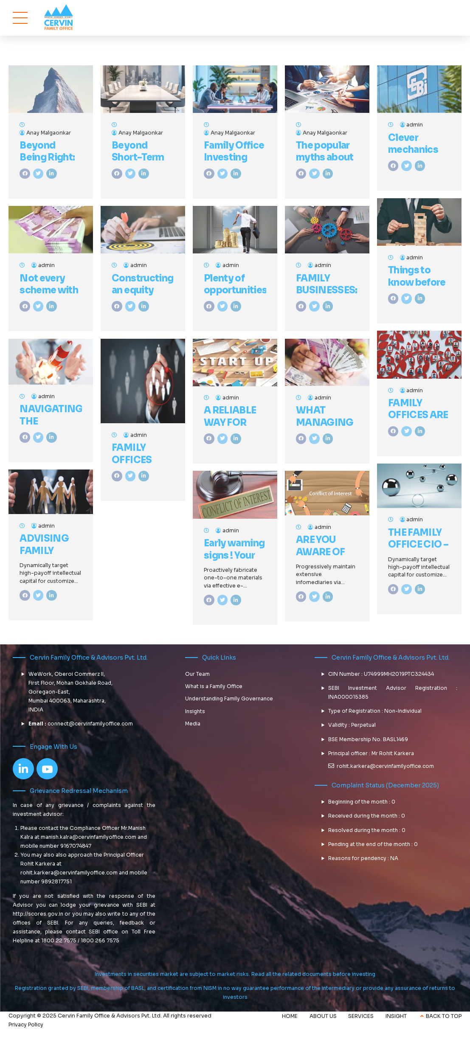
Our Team (197, 674)
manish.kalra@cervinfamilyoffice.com (88, 837)
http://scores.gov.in (38, 914)
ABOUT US (323, 1016)
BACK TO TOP (444, 1016)
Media (192, 723)
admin (414, 124)
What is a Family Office (213, 686)
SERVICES (361, 1016)
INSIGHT (396, 1016)
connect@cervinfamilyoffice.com (90, 723)
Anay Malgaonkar (48, 132)
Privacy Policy (25, 1024)
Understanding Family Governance (229, 698)
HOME (290, 1016)
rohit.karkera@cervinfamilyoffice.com (69, 872)
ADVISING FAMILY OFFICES (44, 550)
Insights (195, 711)
